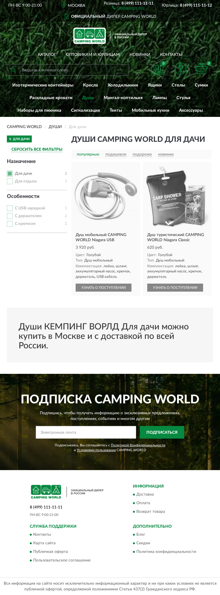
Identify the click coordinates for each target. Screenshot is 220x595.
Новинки (139, 55)
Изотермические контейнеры (42, 85)
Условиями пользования (96, 450)
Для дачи (23, 174)
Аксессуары (191, 110)
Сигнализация (85, 110)
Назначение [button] (21, 161)
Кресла (90, 85)
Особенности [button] (23, 196)
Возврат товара (150, 512)
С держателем (28, 216)
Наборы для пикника (39, 110)
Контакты (171, 55)
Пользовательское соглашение (62, 561)
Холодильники (123, 85)
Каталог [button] (47, 55)
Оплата (143, 503)
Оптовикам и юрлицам (93, 55)
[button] (128, 7)
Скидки (143, 543)
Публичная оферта (50, 552)
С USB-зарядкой (30, 208)
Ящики (155, 85)
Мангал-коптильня (123, 98)
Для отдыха (26, 181)
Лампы (159, 98)
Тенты (116, 110)
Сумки (201, 85)
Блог (140, 535)
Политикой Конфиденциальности (138, 445)
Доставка (145, 494)
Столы (178, 85)
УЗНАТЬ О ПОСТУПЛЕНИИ (103, 287)
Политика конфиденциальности (166, 552)
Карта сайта (44, 543)
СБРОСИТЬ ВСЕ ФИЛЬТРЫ (36, 150)
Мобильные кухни (150, 110)
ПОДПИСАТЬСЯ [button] (162, 433)
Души (88, 98)
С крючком (25, 224)
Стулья (183, 98)
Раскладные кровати (51, 98)
